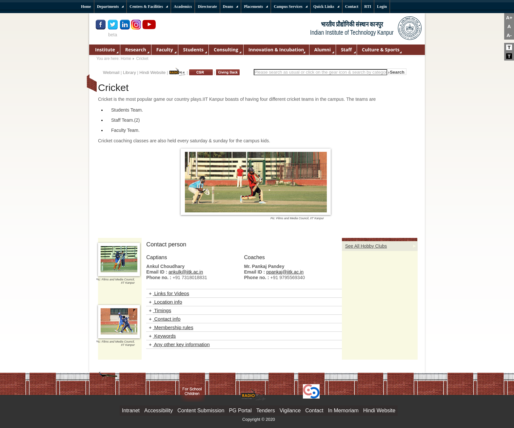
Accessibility (158, 410)
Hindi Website (152, 72)
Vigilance (290, 410)
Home (126, 58)
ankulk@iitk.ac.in (185, 272)
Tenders (265, 410)
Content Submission (200, 410)
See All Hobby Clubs (366, 246)
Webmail (111, 72)
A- (509, 35)
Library (129, 72)
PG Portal (240, 410)
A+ (509, 17)
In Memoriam (343, 410)
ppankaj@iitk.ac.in (285, 272)
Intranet (131, 410)
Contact (314, 410)
